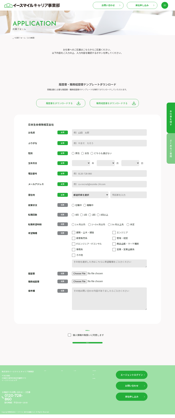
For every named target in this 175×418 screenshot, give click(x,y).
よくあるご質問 (80, 378)
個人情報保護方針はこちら (87, 329)
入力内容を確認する (87, 345)
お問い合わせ (108, 5)
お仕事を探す (49, 378)
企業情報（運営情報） (102, 378)
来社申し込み (142, 5)
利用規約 (96, 383)
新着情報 (65, 378)
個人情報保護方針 (100, 389)
